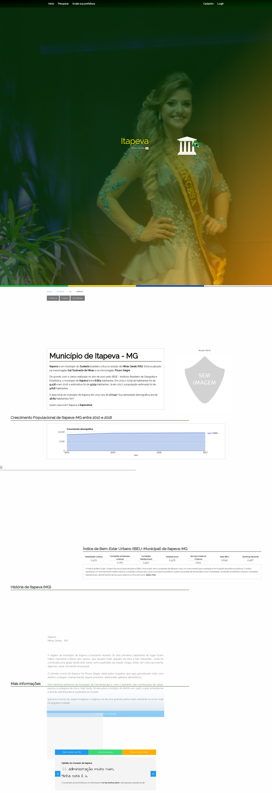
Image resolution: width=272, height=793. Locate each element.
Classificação (77, 298)
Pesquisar (63, 3)
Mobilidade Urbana (172, 557)
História (65, 298)
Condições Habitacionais (225, 557)
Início (51, 3)
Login (220, 3)
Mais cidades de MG (83, 760)
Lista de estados (105, 760)
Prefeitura (53, 298)
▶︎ (137, 774)
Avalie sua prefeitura (83, 3)
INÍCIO (49, 292)
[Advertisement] (136, 324)
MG (70, 292)
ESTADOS (60, 292)
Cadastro (208, 3)
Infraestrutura (251, 557)
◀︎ (75, 774)
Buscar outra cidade (127, 760)
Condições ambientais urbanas (199, 557)
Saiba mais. (230, 575)
